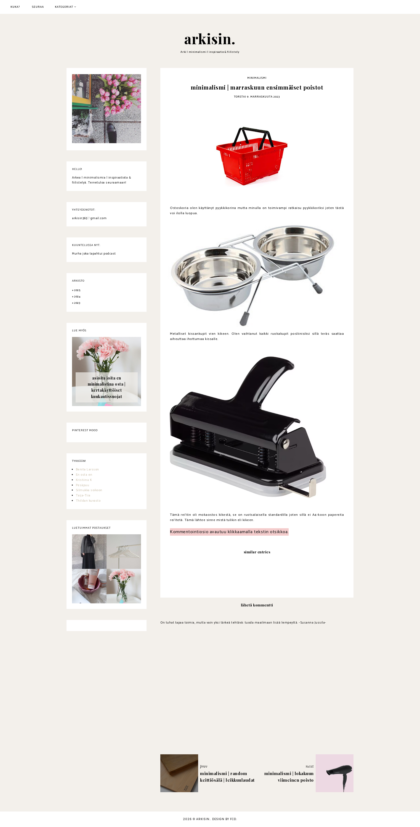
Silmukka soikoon (89, 490)
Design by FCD (224, 819)
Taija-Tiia (83, 495)
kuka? (15, 7)
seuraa (38, 7)
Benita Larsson (87, 469)
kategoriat (64, 7)
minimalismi (257, 78)
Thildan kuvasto (88, 500)
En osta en (84, 474)
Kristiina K (84, 480)
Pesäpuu (82, 485)
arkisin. (210, 38)
